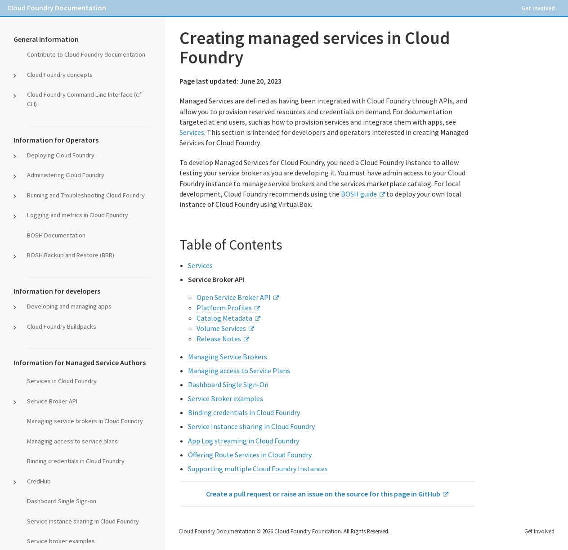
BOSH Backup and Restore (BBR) (70, 255)
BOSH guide (359, 193)
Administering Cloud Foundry (65, 175)
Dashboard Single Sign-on (61, 501)
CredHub (39, 481)
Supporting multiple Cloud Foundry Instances (258, 468)
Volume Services (221, 328)
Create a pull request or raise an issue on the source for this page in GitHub (323, 493)
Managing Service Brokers (227, 356)
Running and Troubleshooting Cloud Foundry (86, 195)
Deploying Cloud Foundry (60, 155)
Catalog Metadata (224, 317)
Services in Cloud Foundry (62, 381)
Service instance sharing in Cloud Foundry (83, 521)
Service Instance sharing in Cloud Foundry (251, 426)
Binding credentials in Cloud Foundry (76, 461)
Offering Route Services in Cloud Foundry (250, 454)
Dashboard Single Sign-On (228, 384)
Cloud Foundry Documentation (56, 7)
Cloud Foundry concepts (60, 75)
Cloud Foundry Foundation (307, 531)
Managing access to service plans (72, 441)
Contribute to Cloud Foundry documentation (86, 54)
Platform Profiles (224, 307)
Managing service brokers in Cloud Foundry (85, 421)
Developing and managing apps (69, 306)
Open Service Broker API (234, 297)
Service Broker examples (225, 398)
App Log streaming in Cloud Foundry (243, 440)
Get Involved (538, 8)
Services (191, 132)
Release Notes (219, 338)
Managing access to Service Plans (239, 370)
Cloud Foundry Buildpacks (61, 326)
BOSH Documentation (56, 235)
